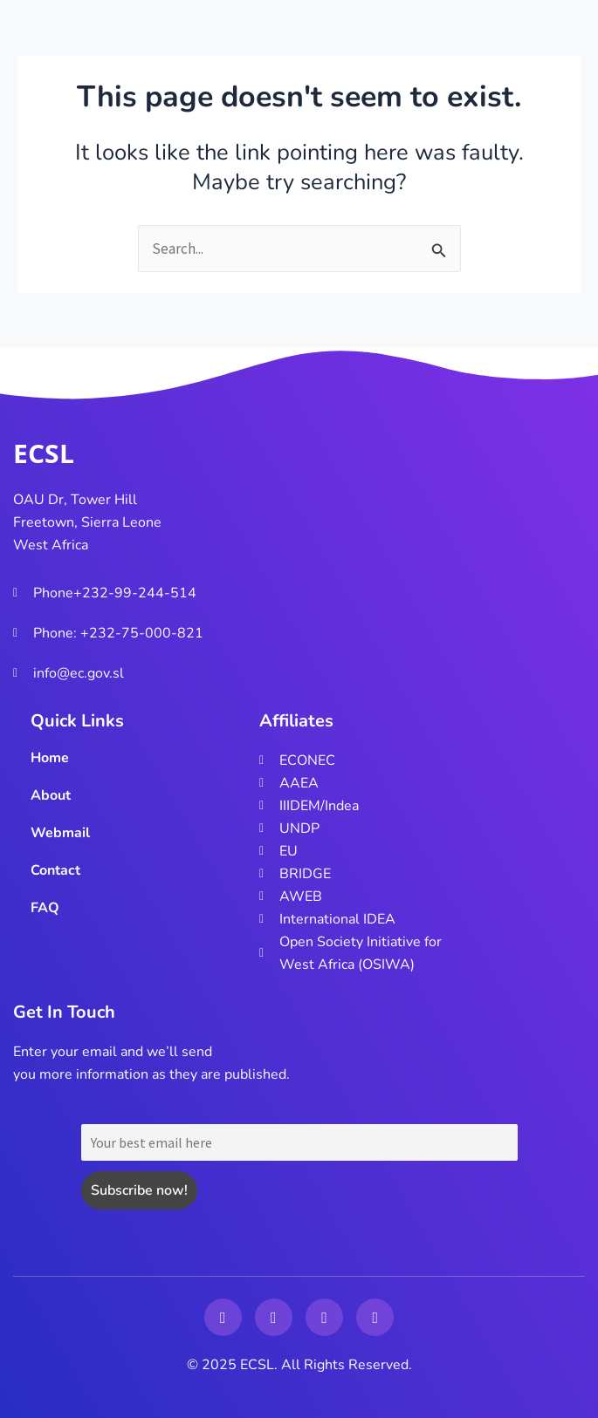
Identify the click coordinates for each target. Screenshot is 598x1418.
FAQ (45, 908)
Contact (55, 870)
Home (50, 758)
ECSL (43, 453)
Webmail (60, 833)
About (51, 795)
